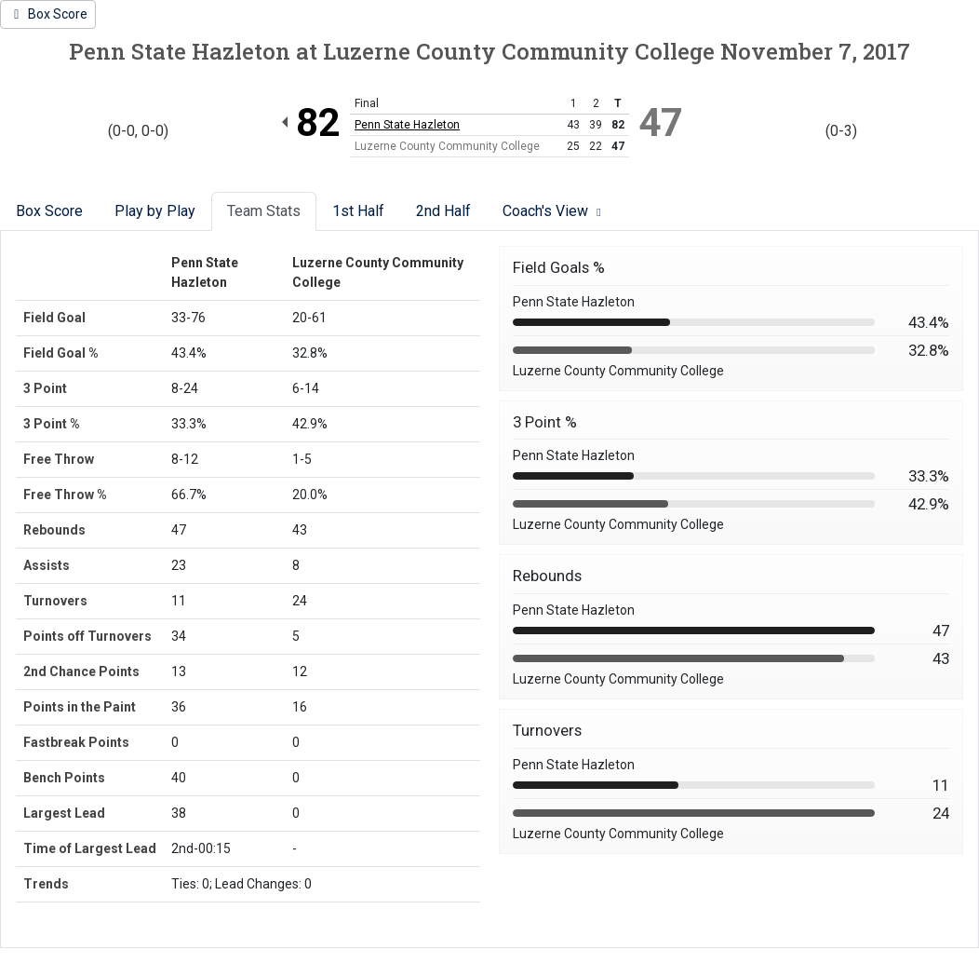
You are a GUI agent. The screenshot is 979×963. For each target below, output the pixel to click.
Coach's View (554, 211)
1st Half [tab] (358, 211)
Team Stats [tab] (264, 211)
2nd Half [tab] (443, 211)
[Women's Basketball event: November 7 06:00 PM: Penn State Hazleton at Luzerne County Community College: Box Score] (48, 14)
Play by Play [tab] (154, 211)
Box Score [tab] (49, 211)
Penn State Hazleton (407, 124)
